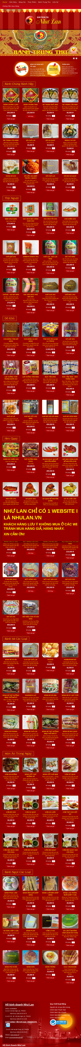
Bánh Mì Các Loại (16, 638)
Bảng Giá (22, 2)
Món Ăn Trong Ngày (18, 753)
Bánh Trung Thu (44, 2)
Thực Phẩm (32, 2)
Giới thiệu (13, 2)
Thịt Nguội (12, 198)
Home (5, 2)
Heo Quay (11, 438)
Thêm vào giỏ (11, 119)
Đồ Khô (9, 318)
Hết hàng (30, 116)
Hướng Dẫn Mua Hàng (11, 6)
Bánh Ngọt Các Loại (18, 872)
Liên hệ (55, 2)
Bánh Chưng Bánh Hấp (19, 83)
